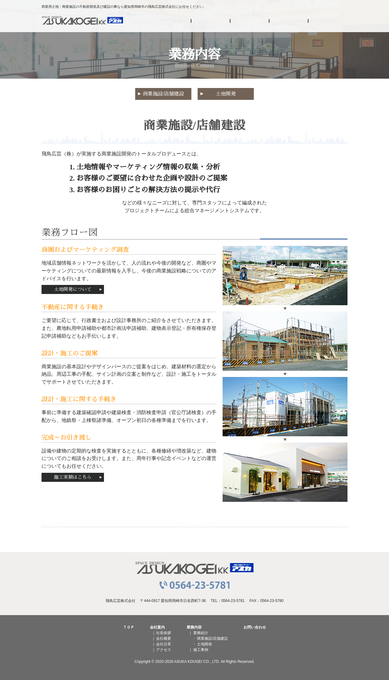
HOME (171, 22)
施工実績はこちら (72, 477)
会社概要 (163, 638)
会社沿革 (163, 644)
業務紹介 (200, 633)
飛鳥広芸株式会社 (82, 22)
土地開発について (72, 289)
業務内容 (249, 22)
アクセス (163, 650)
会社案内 (210, 22)
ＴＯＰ (128, 627)
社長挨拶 (163, 633)
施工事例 (288, 22)
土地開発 (226, 93)
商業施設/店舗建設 (163, 93)
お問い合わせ (327, 22)
